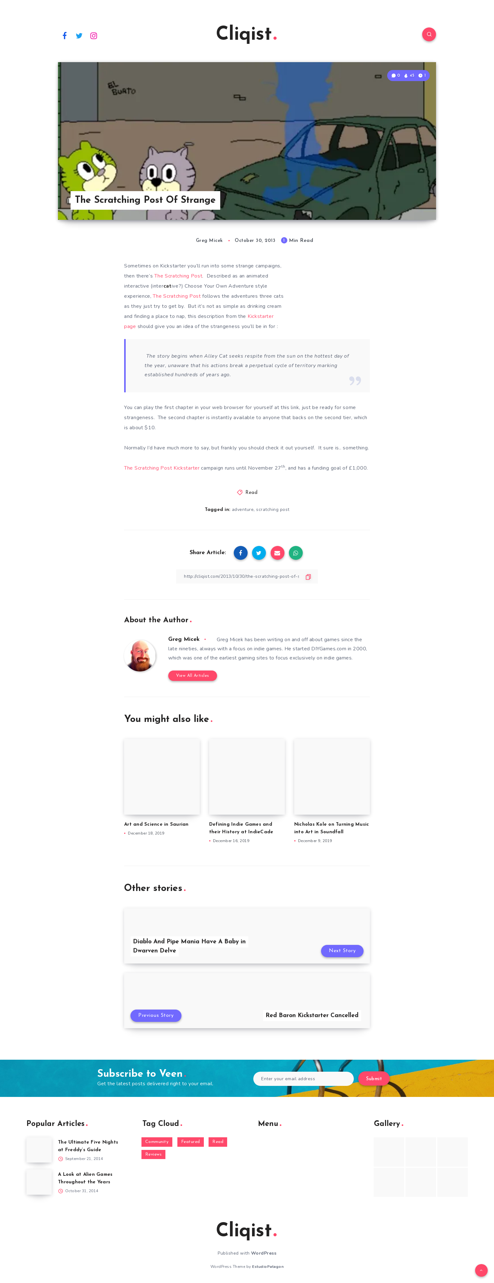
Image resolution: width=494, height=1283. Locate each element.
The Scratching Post (177, 275)
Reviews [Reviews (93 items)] (153, 1154)
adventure (243, 510)
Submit (374, 1079)
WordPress (264, 1253)
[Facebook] (65, 35)
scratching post (273, 510)
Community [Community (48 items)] (157, 1141)
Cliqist (246, 35)
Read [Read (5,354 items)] (217, 1141)
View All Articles (192, 676)
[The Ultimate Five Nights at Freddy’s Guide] (39, 1150)
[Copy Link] (247, 576)
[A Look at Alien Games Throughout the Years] (39, 1182)
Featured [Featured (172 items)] (190, 1141)
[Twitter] (79, 35)
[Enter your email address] (303, 1079)
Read (251, 492)
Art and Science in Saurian (156, 824)
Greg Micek (184, 639)
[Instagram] (94, 35)
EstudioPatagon (268, 1266)
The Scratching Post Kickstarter (162, 468)
